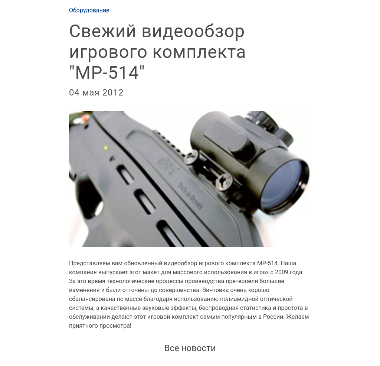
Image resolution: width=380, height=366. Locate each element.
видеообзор (180, 263)
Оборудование (89, 10)
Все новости (190, 348)
